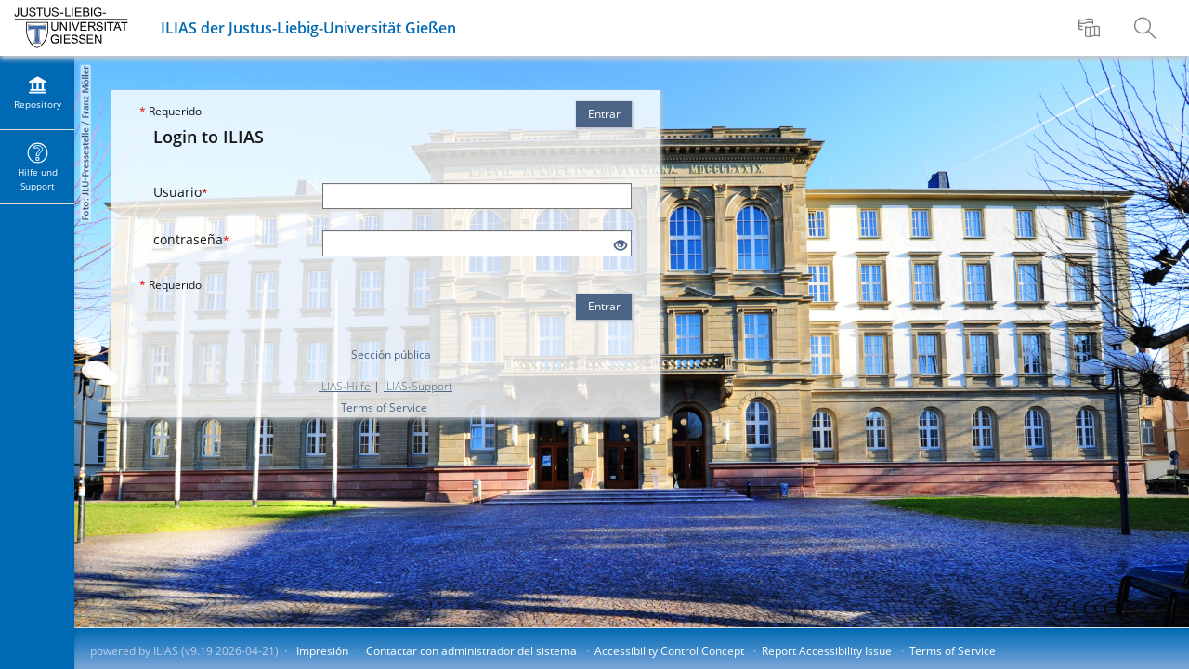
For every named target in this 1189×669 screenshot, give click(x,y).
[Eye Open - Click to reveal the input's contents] (620, 246)
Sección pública (391, 354)
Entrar (604, 114)
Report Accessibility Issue (827, 651)
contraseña (191, 239)
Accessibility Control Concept (669, 651)
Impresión (322, 651)
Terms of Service (384, 407)
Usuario (180, 192)
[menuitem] (1091, 28)
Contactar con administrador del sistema (471, 651)
